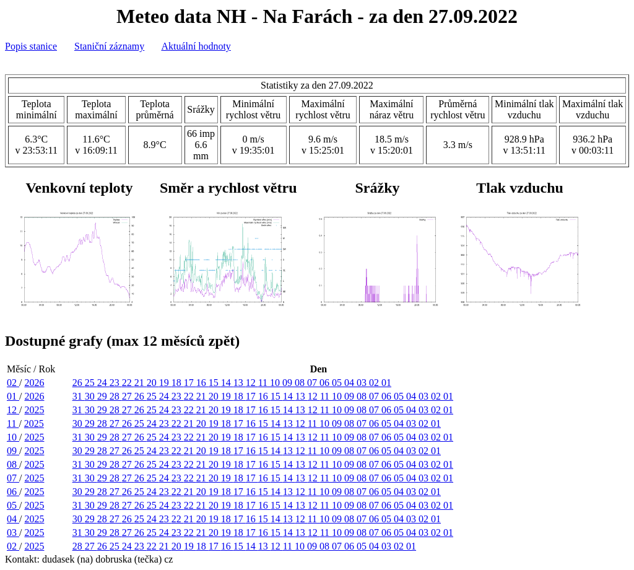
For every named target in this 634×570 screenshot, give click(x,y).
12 (252, 382)
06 (325, 382)
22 (128, 382)
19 (165, 382)
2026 (34, 382)
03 (363, 382)
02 (13, 382)
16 (202, 382)
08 (301, 382)
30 (91, 396)
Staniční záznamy (109, 46)
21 (140, 382)
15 (215, 382)
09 (288, 382)
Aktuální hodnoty (195, 46)
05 (338, 382)
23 (116, 382)
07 (313, 382)
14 (227, 382)
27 (128, 396)
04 (350, 382)
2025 (34, 410)
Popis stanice (31, 46)
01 (386, 382)
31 (78, 396)
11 (264, 382)
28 (116, 396)
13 (239, 382)
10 (276, 382)
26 (78, 382)
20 (153, 382)
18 (178, 382)
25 (91, 382)
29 (103, 396)
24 (103, 382)
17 (190, 382)
